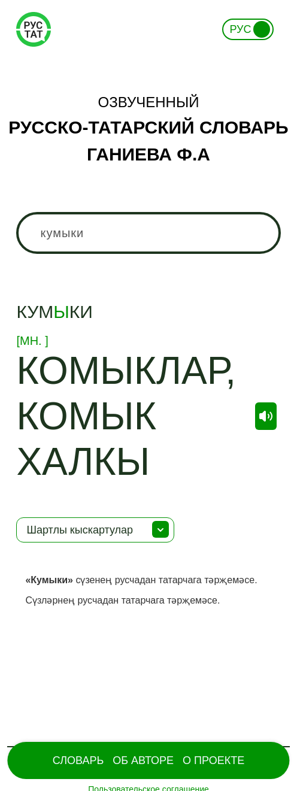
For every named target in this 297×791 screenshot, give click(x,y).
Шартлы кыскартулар (79, 530)
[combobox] (148, 233)
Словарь (78, 760)
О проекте (213, 760)
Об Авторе (143, 760)
